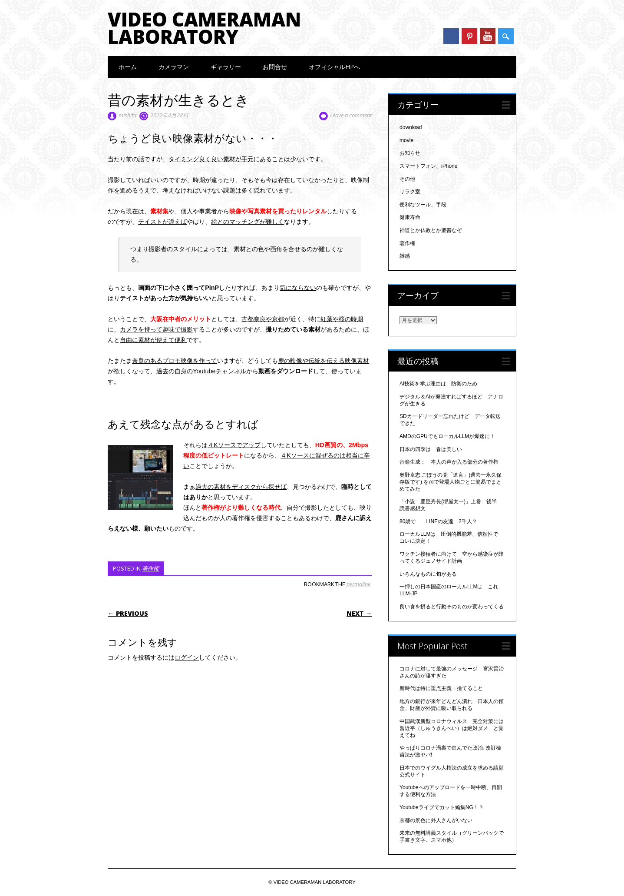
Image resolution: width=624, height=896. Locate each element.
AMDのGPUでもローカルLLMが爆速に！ (447, 436)
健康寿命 (409, 217)
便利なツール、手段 (422, 205)
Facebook (451, 36)
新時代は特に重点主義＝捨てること (441, 688)
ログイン (187, 657)
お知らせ (409, 153)
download (410, 127)
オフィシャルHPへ (334, 67)
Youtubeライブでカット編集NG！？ (441, 807)
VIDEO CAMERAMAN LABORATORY (204, 28)
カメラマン (173, 67)
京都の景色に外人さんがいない (435, 820)
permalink (358, 584)
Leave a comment (351, 115)
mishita (127, 115)
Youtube (487, 36)
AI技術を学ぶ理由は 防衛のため (438, 384)
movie (406, 140)
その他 (407, 179)
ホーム (128, 67)
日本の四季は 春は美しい (430, 449)
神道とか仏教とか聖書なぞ (430, 230)
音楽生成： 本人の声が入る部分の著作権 (449, 462)
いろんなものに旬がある (428, 574)
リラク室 (409, 192)
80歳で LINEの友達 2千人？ (438, 521)
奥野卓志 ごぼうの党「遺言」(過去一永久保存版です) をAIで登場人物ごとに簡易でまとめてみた (450, 482)
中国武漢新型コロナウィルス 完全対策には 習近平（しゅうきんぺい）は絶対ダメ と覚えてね (454, 728)
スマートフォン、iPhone (428, 166)
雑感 (404, 256)
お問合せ (275, 67)
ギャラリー (226, 67)
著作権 (150, 568)
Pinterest (469, 36)
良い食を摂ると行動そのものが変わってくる (451, 607)
